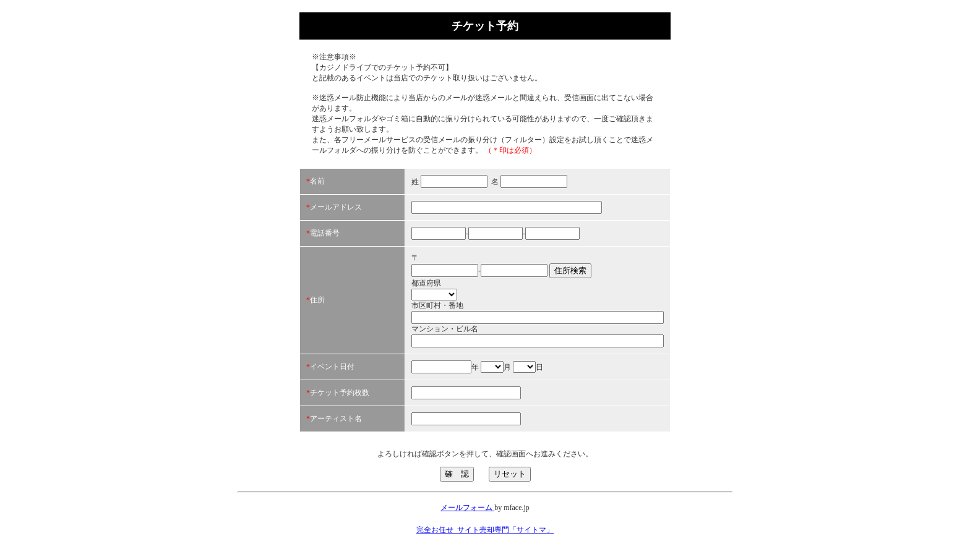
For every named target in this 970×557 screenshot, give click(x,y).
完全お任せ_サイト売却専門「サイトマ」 (485, 529)
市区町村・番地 (437, 305)
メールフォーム (467, 507)
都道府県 (426, 283)
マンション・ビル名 (444, 329)
